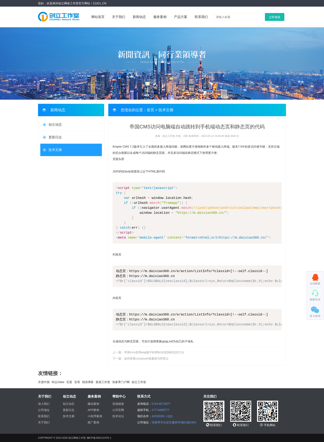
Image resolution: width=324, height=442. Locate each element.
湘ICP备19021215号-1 (99, 437)
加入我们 (44, 403)
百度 (69, 382)
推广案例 (93, 422)
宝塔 (77, 382)
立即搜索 (274, 17)
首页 (150, 110)
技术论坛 (118, 416)
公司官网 (118, 410)
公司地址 (44, 410)
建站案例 (93, 403)
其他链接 (118, 403)
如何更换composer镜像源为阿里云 (146, 358)
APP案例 (93, 410)
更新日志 (55, 137)
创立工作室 (139, 382)
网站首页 (98, 17)
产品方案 (180, 17)
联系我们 (201, 17)
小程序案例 (95, 416)
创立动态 (55, 124)
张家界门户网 (121, 382)
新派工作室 (103, 382)
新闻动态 (139, 17)
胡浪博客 (88, 382)
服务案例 (160, 17)
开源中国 (44, 382)
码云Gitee (58, 382)
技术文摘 (55, 150)
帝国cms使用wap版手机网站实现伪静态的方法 (154, 352)
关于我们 (118, 17)
